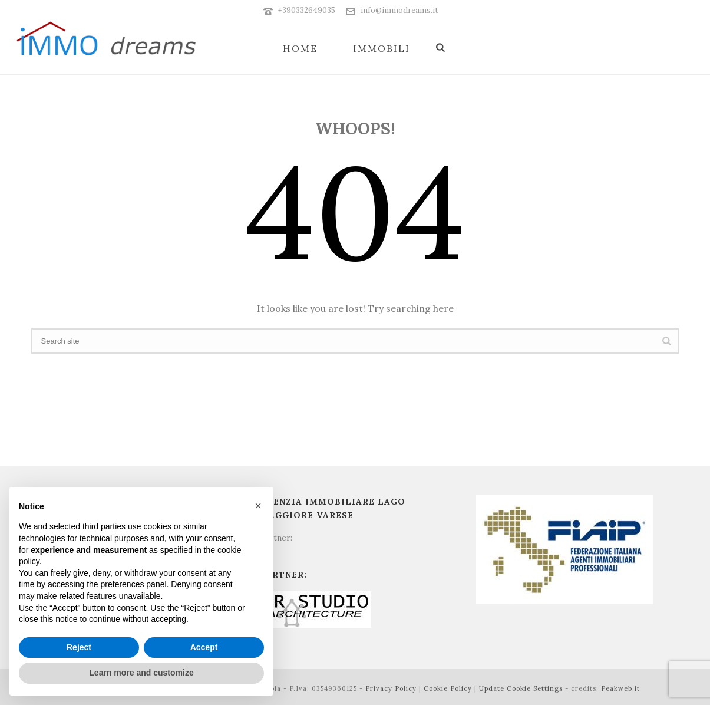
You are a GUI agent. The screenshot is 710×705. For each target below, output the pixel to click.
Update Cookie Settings (521, 688)
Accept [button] (204, 647)
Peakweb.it (620, 688)
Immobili (381, 48)
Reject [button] (79, 647)
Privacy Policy (391, 688)
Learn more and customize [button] (141, 672)
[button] (258, 505)
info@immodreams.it (399, 10)
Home (300, 48)
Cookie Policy (448, 688)
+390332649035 (306, 10)
